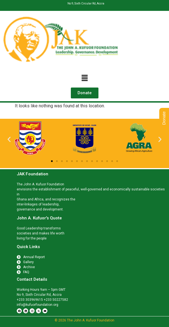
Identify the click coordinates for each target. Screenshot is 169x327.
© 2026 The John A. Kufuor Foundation (84, 320)
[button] (84, 78)
